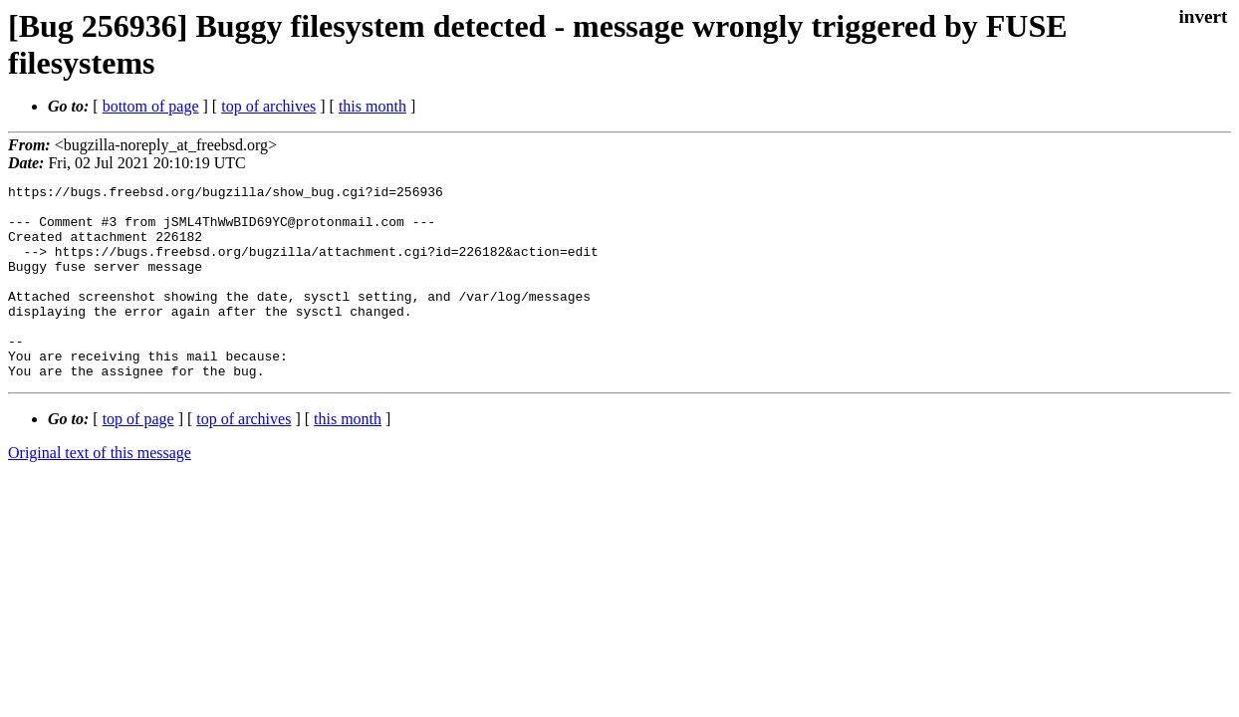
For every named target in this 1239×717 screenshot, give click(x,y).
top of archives (268, 106)
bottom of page (151, 106)
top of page (138, 457)
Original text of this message (99, 491)
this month (372, 106)
